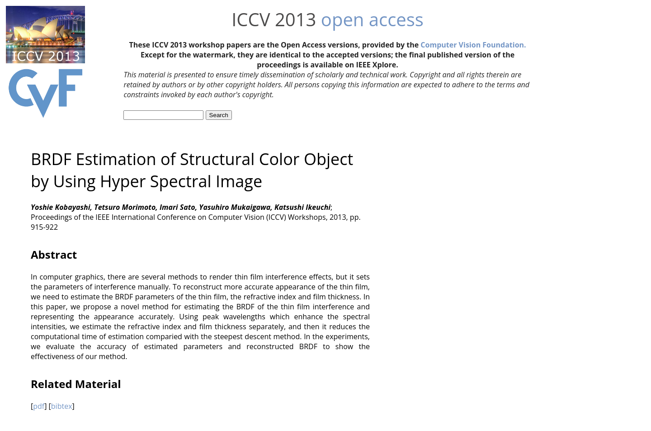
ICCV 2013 (273, 19)
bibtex (61, 406)
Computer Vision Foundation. (473, 45)
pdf (38, 406)
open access (372, 19)
